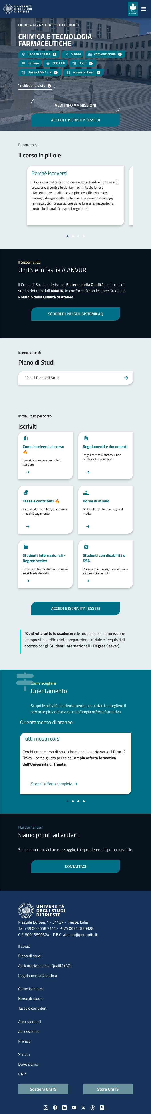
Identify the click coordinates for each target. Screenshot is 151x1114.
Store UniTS (108, 1089)
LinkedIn (64, 1107)
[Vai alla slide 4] (84, 236)
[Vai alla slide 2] (73, 236)
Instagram (46, 1107)
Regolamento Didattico (37, 975)
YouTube (74, 1107)
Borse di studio (31, 998)
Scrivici (24, 1054)
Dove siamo (28, 1064)
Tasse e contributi (32, 1008)
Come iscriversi (31, 989)
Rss (102, 1107)
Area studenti (29, 1022)
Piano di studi (29, 956)
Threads (92, 1107)
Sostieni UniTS (43, 1089)
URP (22, 1074)
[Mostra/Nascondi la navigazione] (143, 9)
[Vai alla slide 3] (78, 236)
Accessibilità (28, 1031)
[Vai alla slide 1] (67, 236)
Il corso (24, 946)
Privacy (24, 1041)
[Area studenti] (133, 9)
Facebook (55, 1107)
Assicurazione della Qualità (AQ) (45, 966)
